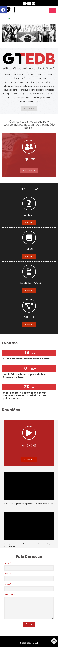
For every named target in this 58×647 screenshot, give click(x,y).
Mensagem (29, 606)
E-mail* (29, 586)
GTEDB (8, 10)
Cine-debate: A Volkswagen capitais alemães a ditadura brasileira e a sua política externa (25, 395)
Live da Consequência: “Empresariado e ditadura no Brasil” (28, 504)
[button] (29, 108)
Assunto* (29, 576)
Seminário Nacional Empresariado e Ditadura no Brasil (24, 376)
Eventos (10, 343)
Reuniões (11, 410)
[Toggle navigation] (52, 10)
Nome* (29, 565)
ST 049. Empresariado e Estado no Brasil (26, 358)
